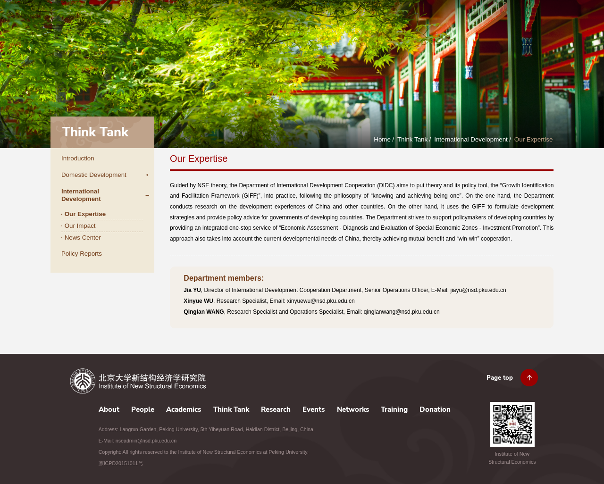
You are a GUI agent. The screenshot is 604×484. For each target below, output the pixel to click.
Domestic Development (93, 174)
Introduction (77, 158)
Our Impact (80, 225)
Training (506, 27)
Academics (309, 27)
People (270, 27)
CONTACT (519, 5)
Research (396, 27)
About (239, 27)
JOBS (494, 5)
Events (432, 27)
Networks (467, 27)
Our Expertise (533, 139)
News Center (83, 237)
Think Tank (353, 27)
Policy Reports (81, 253)
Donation (543, 27)
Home (382, 139)
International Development (471, 139)
